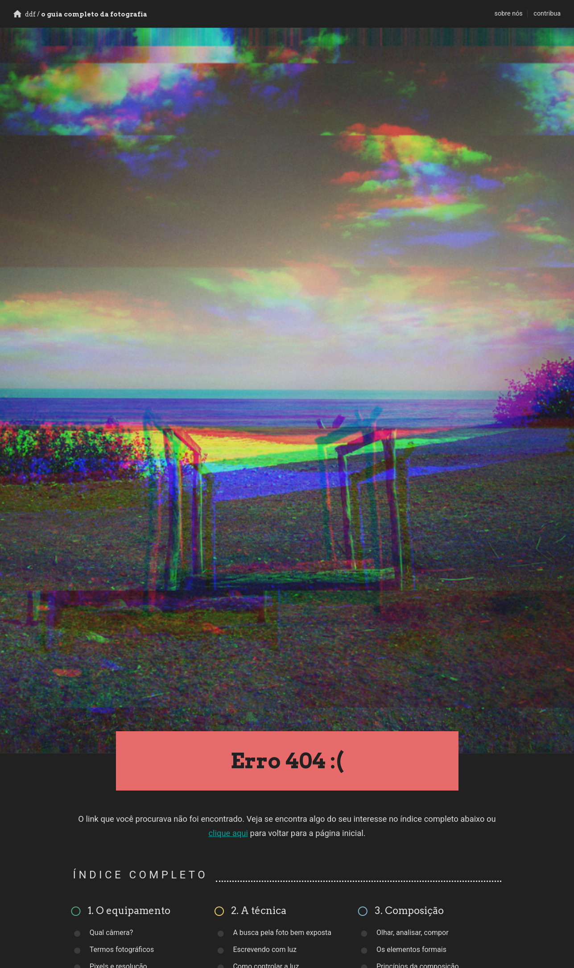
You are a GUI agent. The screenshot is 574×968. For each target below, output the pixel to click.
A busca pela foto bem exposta (282, 932)
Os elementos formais (411, 949)
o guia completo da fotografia (80, 14)
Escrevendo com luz (265, 949)
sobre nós (509, 13)
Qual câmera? (111, 932)
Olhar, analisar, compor (412, 932)
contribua (547, 13)
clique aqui (228, 833)
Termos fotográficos (122, 949)
